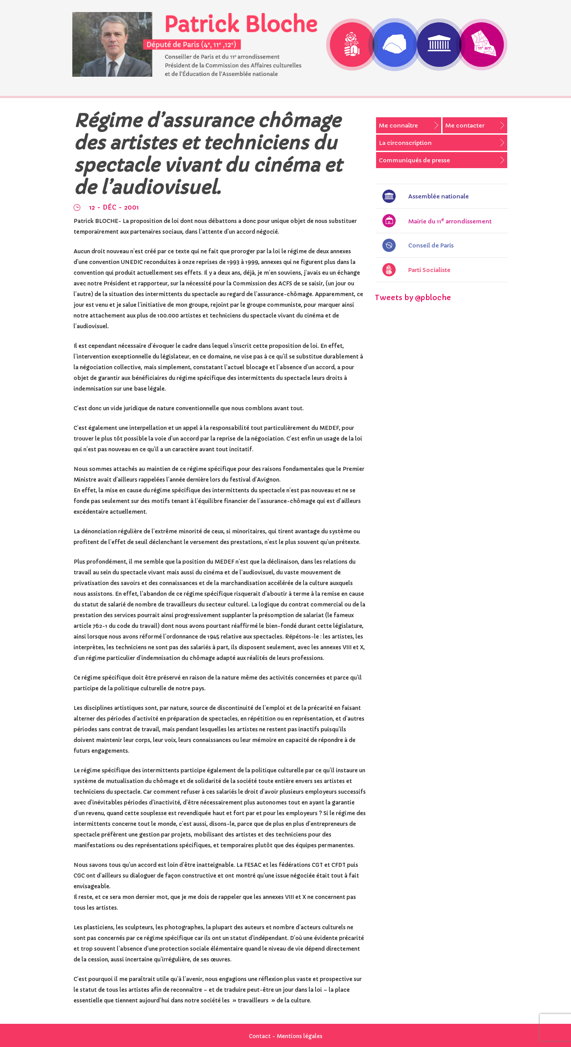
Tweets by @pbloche (413, 297)
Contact (260, 1036)
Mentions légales (300, 1036)
